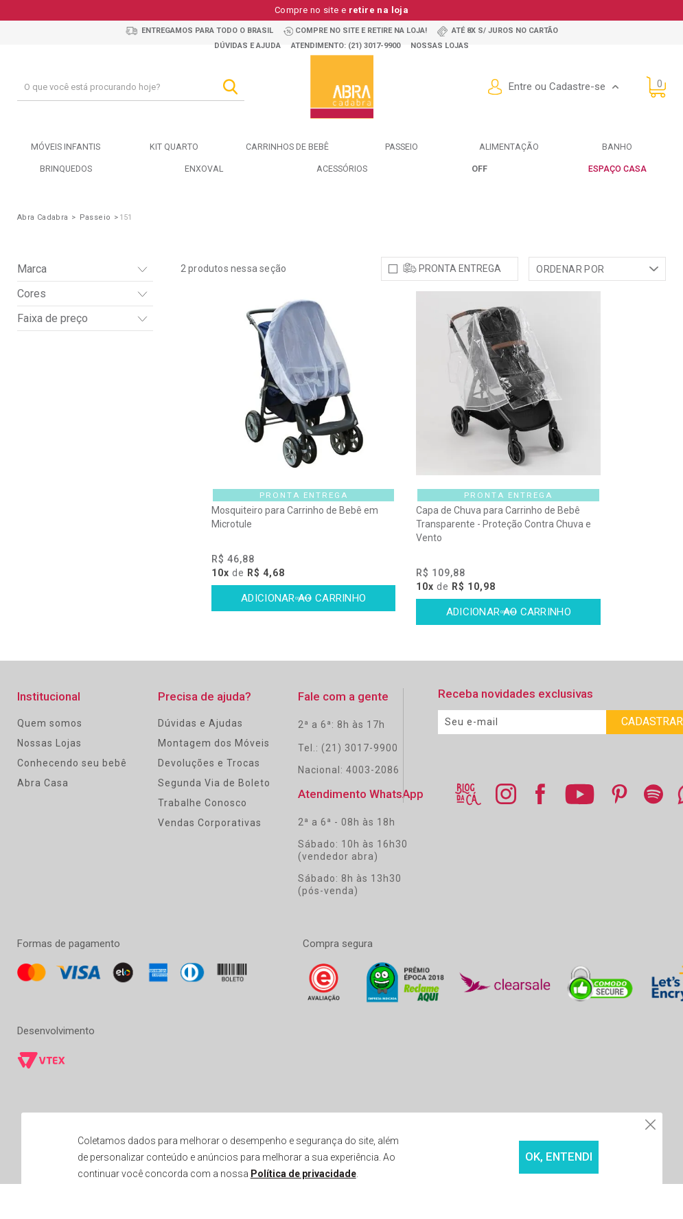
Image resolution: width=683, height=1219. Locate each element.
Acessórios (341, 169)
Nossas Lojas (49, 778)
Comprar (303, 634)
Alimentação (509, 147)
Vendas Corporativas (210, 857)
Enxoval (203, 169)
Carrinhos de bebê (287, 147)
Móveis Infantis (66, 147)
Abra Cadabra (43, 216)
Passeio (400, 147)
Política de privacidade (273, 1173)
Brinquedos (65, 169)
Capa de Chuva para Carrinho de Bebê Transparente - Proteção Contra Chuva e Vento (503, 559)
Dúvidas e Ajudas (200, 758)
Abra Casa (43, 817)
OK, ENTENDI (523, 1157)
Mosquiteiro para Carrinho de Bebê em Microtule (294, 552)
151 (125, 216)
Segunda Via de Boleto (214, 817)
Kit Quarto (174, 147)
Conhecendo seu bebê (72, 798)
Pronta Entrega (460, 303)
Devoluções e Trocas (209, 798)
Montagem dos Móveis (214, 778)
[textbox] (130, 87)
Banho (617, 147)
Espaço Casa (617, 169)
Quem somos (49, 758)
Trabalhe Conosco (202, 837)
